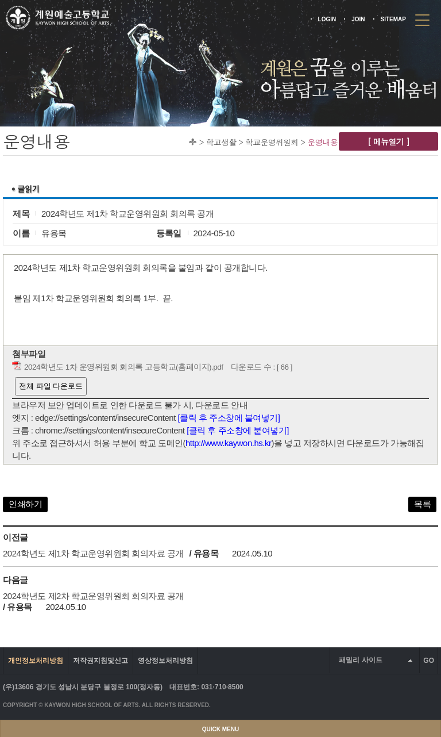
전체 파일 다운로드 (51, 386)
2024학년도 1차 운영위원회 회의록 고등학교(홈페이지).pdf (123, 367)
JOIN (358, 19)
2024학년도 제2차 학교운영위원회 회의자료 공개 (93, 596)
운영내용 (322, 142)
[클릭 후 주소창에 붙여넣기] (229, 418)
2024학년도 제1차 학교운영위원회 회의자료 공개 (93, 553)
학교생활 (221, 142)
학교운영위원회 (271, 142)
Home (192, 141)
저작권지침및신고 (100, 660)
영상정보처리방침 (165, 660)
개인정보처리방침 (35, 660)
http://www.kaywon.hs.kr (228, 443)
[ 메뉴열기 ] (388, 141)
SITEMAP (393, 19)
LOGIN (327, 19)
